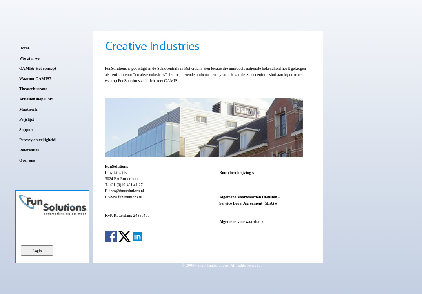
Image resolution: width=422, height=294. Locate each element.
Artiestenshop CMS (36, 99)
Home (24, 48)
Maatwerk (28, 109)
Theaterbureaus (33, 89)
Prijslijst (26, 119)
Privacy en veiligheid (37, 140)
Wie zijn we (29, 58)
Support (26, 129)
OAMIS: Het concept (37, 68)
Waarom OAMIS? (35, 78)
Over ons (27, 160)
